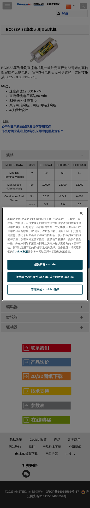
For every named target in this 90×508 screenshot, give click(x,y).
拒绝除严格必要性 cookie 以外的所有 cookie (45, 276)
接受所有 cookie (45, 264)
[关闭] (81, 213)
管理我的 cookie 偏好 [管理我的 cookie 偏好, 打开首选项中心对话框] (45, 289)
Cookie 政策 (20, 251)
